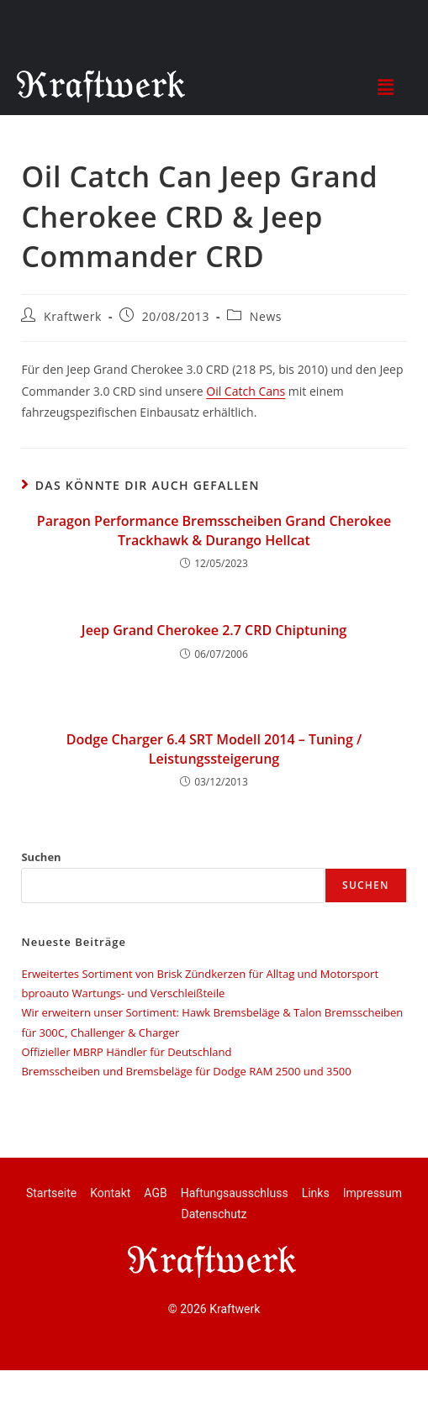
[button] (385, 86)
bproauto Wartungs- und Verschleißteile (123, 993)
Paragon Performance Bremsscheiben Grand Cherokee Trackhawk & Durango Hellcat (214, 530)
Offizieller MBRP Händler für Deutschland (126, 1051)
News (266, 316)
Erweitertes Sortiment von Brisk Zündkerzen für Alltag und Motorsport (199, 973)
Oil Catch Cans (245, 391)
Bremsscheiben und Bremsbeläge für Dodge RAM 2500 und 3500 (186, 1071)
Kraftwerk (73, 316)
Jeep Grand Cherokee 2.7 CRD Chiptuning (214, 630)
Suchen (41, 856)
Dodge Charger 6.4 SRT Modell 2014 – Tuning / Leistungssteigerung (214, 748)
